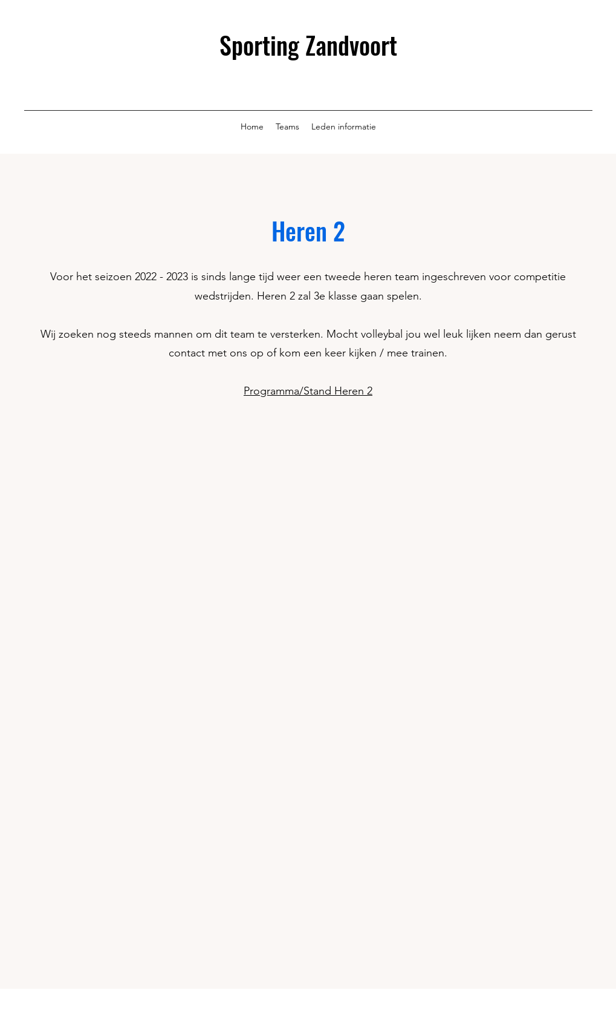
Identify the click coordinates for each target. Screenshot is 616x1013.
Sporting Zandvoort (308, 45)
